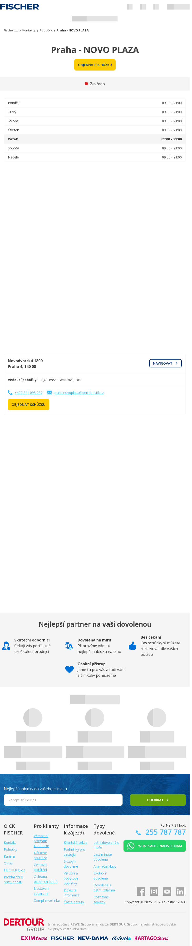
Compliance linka (47, 900)
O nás (8, 863)
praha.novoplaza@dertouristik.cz (79, 392)
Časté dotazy (74, 902)
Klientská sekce (75, 842)
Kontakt (10, 842)
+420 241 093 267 (28, 392)
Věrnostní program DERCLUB (41, 841)
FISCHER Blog (14, 870)
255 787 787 (165, 832)
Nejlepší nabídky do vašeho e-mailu (35, 788)
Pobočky (10, 849)
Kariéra (9, 856)
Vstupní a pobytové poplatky (71, 878)
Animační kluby (105, 866)
